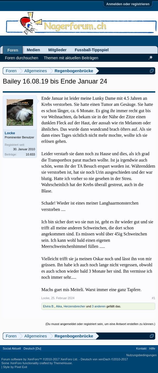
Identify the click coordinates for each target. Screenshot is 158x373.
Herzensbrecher (74, 306)
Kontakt (141, 348)
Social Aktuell (12, 348)
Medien (33, 50)
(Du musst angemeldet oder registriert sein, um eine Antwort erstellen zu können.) (100, 324)
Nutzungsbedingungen (141, 355)
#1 (153, 298)
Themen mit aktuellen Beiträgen (71, 58)
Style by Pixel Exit (15, 367)
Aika (59, 306)
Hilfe (152, 348)
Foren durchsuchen (21, 58)
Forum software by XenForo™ (39, 359)
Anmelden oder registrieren (127, 4)
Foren (12, 50)
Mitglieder (57, 50)
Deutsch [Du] (32, 348)
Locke (10, 133)
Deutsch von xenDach (104, 359)
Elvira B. (48, 306)
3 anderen (99, 306)
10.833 (30, 154)
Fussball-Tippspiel (92, 50)
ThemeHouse (62, 363)
